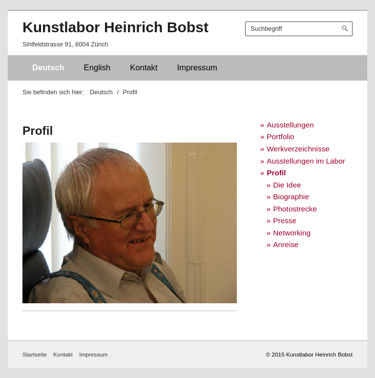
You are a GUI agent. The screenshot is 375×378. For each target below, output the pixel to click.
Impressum (197, 67)
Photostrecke (295, 209)
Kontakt (143, 67)
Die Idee (287, 185)
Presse (284, 220)
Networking (292, 233)
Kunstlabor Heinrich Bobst (115, 27)
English (97, 67)
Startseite (34, 354)
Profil (276, 172)
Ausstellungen (290, 125)
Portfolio (280, 136)
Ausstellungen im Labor (306, 161)
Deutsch (48, 67)
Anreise (285, 244)
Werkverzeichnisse (298, 149)
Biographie (291, 196)
